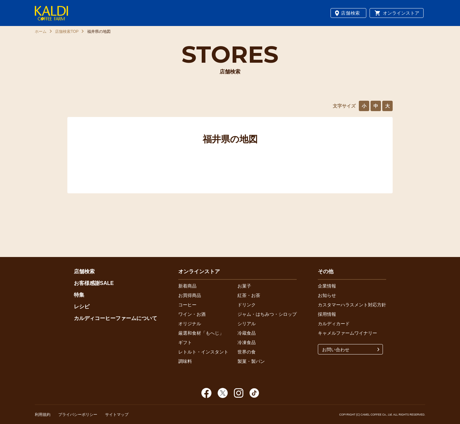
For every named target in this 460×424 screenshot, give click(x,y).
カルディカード (334, 323)
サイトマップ (117, 414)
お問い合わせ (335, 349)
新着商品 (187, 286)
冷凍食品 (246, 342)
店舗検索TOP (66, 31)
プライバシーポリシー (77, 414)
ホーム (41, 31)
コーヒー (187, 304)
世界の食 (246, 351)
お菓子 (244, 286)
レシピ (81, 306)
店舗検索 (350, 13)
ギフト (185, 342)
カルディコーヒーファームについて (115, 318)
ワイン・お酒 (192, 314)
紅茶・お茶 (248, 295)
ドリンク (246, 304)
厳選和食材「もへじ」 (201, 333)
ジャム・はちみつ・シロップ (267, 314)
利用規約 (42, 414)
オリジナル (189, 323)
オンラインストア (401, 13)
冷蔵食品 (246, 333)
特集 (79, 295)
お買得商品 (189, 295)
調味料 (185, 361)
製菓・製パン (251, 361)
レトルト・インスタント (203, 351)
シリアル (246, 323)
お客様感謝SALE (94, 283)
